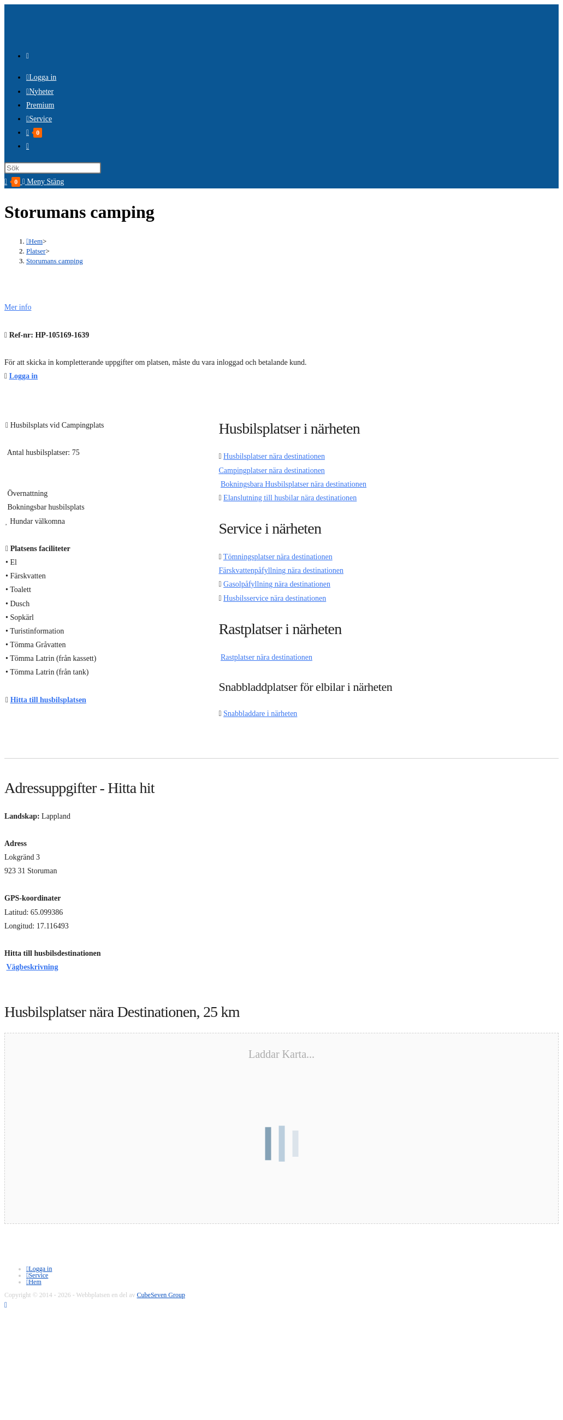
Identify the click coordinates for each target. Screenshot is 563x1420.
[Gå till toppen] (5, 1305)
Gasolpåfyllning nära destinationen (276, 584)
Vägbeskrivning (32, 967)
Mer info (17, 307)
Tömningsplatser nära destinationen (278, 557)
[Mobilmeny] (43, 181)
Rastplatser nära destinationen (266, 657)
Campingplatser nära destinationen (271, 470)
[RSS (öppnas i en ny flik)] (27, 56)
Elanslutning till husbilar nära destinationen (290, 498)
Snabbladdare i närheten (260, 713)
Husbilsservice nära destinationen (274, 598)
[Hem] (34, 241)
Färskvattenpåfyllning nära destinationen (280, 570)
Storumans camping (54, 261)
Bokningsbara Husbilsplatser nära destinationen (293, 484)
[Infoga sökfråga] (52, 168)
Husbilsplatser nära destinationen (274, 456)
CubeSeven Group (161, 1295)
